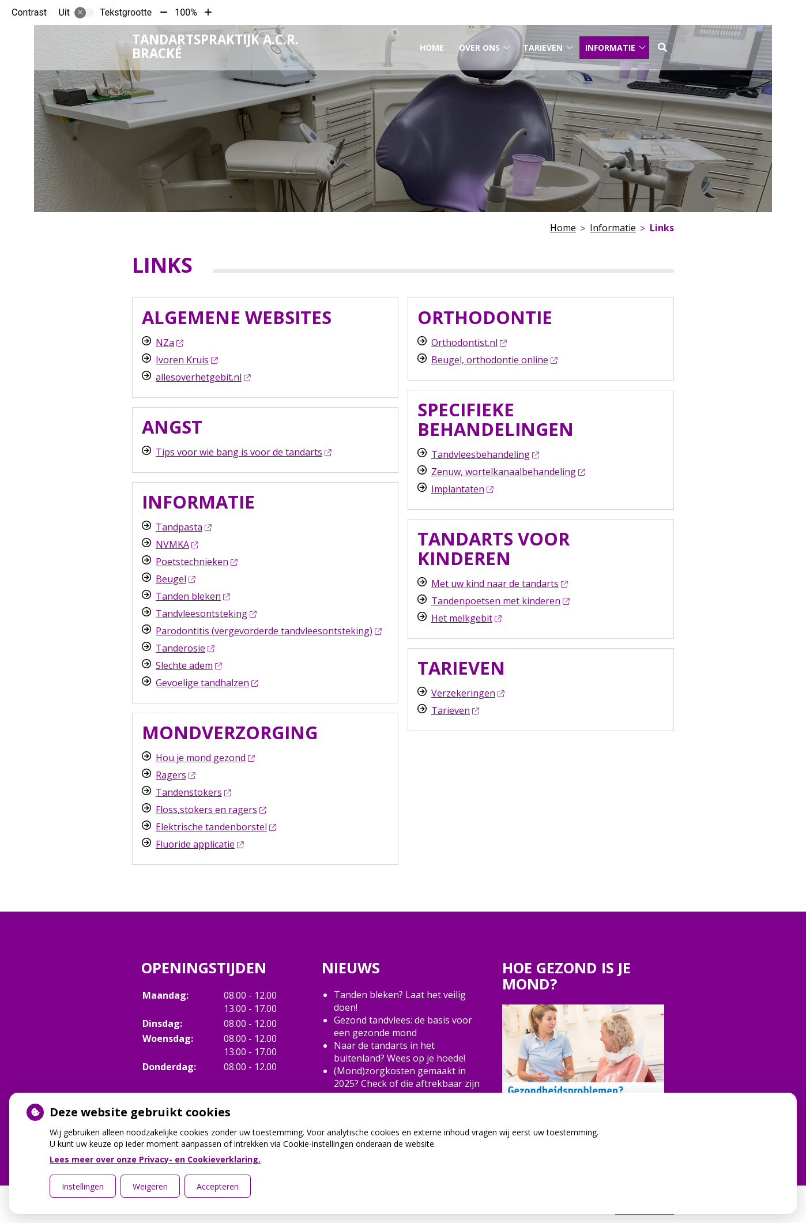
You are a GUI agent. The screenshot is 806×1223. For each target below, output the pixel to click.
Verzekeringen (467, 693)
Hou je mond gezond (205, 757)
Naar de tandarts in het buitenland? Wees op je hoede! (399, 1051)
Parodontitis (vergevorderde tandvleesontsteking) (268, 630)
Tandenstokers (193, 792)
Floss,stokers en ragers (211, 809)
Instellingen (83, 1186)
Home (432, 45)
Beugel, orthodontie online (494, 359)
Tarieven (543, 45)
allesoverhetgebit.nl (203, 377)
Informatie (610, 45)
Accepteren (218, 1186)
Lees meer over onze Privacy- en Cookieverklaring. (155, 1159)
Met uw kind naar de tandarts (499, 583)
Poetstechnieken (196, 561)
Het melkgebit (466, 618)
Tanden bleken (192, 596)
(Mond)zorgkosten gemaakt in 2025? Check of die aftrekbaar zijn (407, 1077)
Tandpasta (183, 527)
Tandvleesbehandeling (484, 454)
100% (186, 12)
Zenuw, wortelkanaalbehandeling (508, 471)
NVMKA (177, 544)
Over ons (479, 45)
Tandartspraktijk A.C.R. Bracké (215, 45)
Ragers (175, 775)
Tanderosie (185, 648)
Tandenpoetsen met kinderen (500, 600)
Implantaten (462, 489)
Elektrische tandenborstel (216, 827)
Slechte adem (188, 665)
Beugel (175, 579)
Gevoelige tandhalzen (207, 682)
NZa (169, 342)
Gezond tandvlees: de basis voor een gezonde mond (403, 1026)
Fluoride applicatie (199, 844)
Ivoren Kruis (186, 359)
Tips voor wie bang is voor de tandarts (243, 452)
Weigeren (150, 1186)
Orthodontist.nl (468, 342)
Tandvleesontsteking (206, 613)
